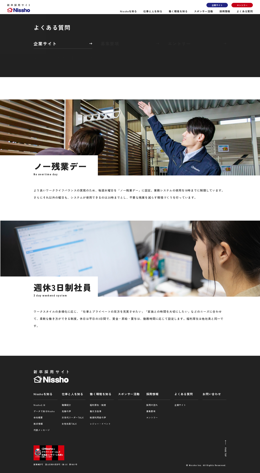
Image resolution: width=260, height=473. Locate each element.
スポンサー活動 (203, 11)
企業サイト (217, 5)
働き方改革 (95, 411)
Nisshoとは (39, 404)
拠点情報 (38, 423)
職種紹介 (66, 404)
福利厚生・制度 (98, 404)
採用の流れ (152, 404)
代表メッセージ (42, 429)
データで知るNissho (44, 411)
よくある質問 (245, 11)
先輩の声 (66, 411)
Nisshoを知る (128, 11)
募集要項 (151, 411)
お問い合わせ (211, 394)
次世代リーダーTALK (73, 417)
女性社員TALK (69, 423)
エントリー (242, 5)
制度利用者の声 (98, 417)
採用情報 (224, 11)
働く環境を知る (178, 11)
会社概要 (38, 417)
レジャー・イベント (100, 423)
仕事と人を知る (152, 11)
